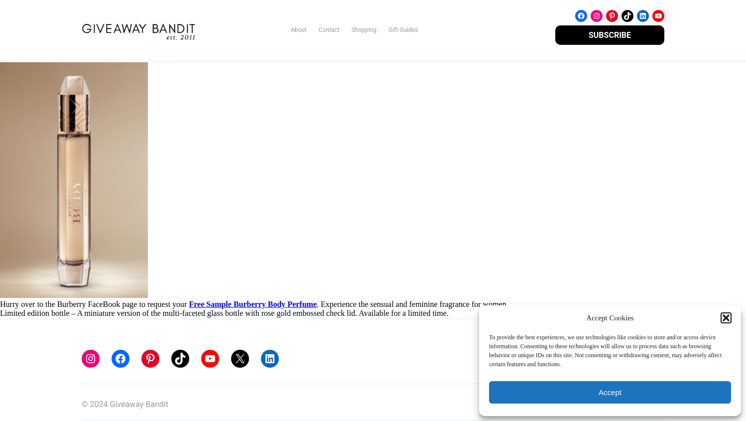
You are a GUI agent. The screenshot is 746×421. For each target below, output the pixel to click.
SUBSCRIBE (610, 35)
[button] (726, 318)
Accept (610, 392)
